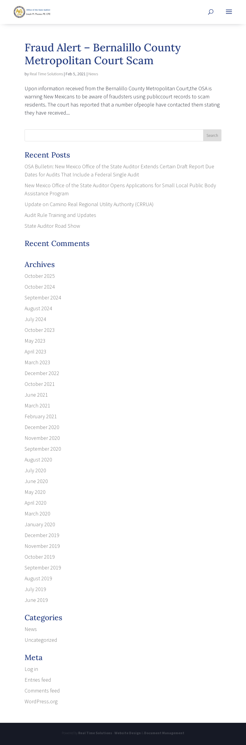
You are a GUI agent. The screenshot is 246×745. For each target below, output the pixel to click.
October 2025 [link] (40, 275)
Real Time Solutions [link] (46, 74)
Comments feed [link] (42, 690)
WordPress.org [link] (41, 701)
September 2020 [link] (43, 448)
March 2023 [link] (37, 362)
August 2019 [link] (38, 578)
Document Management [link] (164, 733)
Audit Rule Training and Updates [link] (60, 215)
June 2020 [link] (36, 481)
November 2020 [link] (42, 437)
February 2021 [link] (41, 416)
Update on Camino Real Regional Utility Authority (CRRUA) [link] (89, 204)
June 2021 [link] (36, 394)
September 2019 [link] (43, 567)
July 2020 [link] (35, 470)
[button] (229, 15)
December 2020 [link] (42, 427)
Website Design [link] (127, 733)
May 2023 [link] (35, 340)
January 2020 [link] (40, 524)
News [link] (93, 74)
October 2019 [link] (40, 556)
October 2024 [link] (40, 286)
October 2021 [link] (40, 383)
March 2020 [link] (37, 513)
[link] (32, 11)
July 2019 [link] (35, 589)
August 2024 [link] (38, 308)
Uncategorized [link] (41, 639)
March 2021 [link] (37, 405)
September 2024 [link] (43, 297)
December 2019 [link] (42, 535)
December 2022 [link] (42, 373)
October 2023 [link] (40, 329)
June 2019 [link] (36, 599)
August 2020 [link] (38, 459)
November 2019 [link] (42, 545)
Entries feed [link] (38, 679)
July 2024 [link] (35, 319)
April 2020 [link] (35, 502)
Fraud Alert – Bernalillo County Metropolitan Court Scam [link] (103, 54)
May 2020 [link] (35, 491)
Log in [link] (31, 668)
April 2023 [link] (35, 351)
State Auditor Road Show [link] (52, 225)
